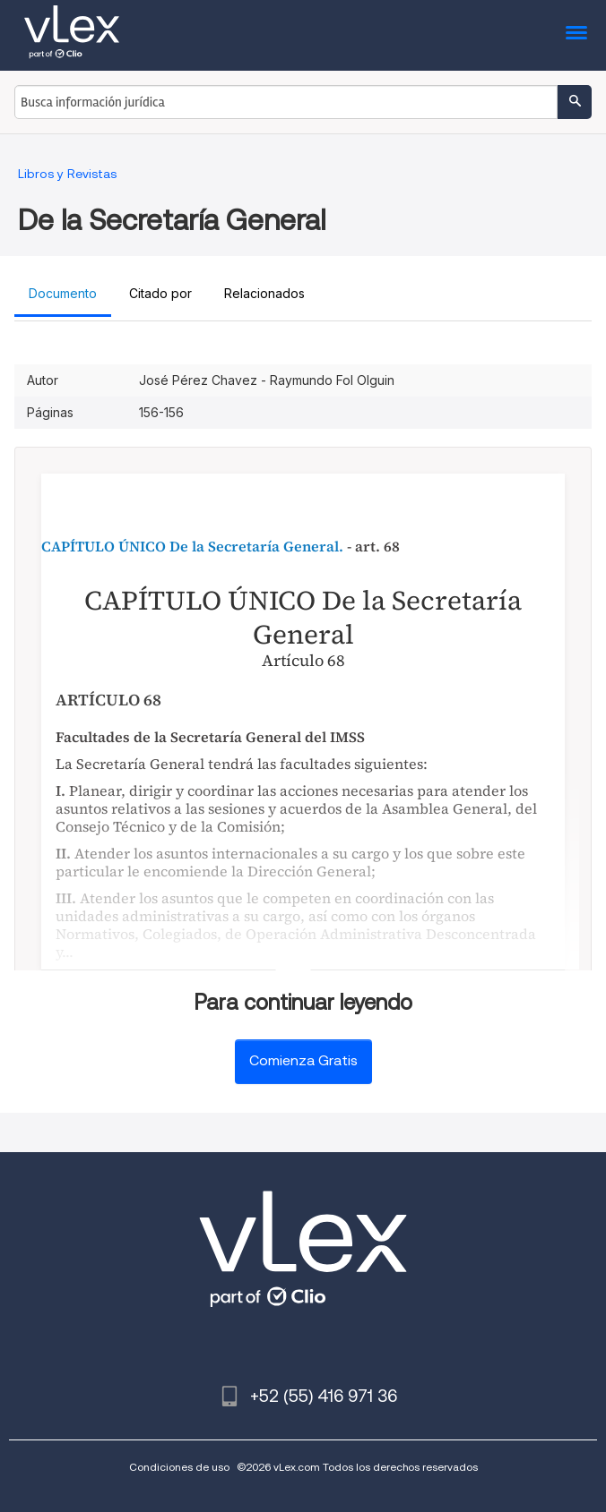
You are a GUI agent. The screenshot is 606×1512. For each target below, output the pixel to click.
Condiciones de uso (179, 1467)
